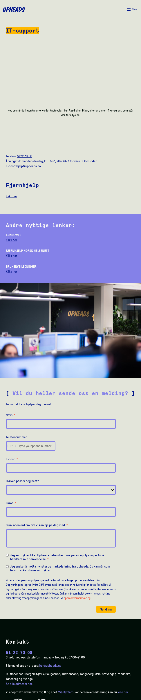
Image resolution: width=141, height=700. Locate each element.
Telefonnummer (16, 437)
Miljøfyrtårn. (66, 692)
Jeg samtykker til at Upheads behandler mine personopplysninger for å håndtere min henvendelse (57, 557)
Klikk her (11, 196)
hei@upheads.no (50, 665)
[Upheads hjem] (14, 9)
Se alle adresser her (19, 684)
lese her (123, 692)
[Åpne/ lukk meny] (132, 9)
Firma (11, 503)
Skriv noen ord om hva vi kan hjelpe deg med (37, 525)
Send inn (106, 609)
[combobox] (11, 446)
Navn (10, 415)
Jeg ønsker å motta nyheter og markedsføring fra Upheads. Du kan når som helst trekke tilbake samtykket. (60, 568)
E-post (12, 459)
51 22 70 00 (24, 156)
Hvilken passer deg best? (22, 481)
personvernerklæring (78, 598)
